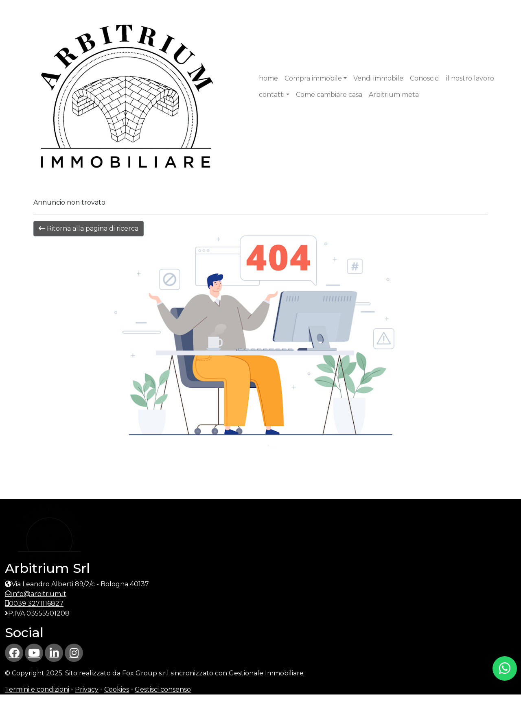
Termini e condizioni (37, 689)
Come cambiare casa (329, 94)
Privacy (87, 689)
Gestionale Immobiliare (266, 673)
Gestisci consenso (163, 689)
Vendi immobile (378, 78)
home (268, 78)
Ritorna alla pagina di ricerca (88, 228)
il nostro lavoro (470, 78)
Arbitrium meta (394, 94)
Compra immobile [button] (313, 78)
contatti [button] (272, 94)
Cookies (116, 689)
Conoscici (425, 78)
